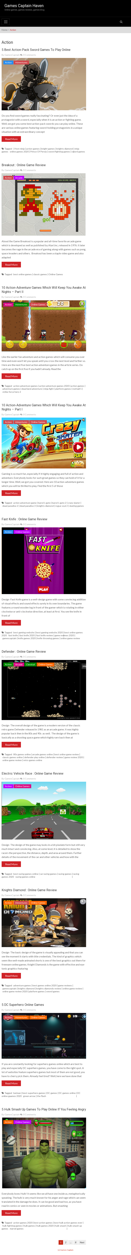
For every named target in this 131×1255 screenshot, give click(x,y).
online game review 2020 (14, 991)
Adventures (21, 62)
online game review (70, 638)
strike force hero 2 (11, 391)
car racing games (48, 873)
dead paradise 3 (28, 505)
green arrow (29, 1096)
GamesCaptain (12, 54)
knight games (48, 148)
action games (33, 148)
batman (17, 1093)
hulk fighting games (12, 1225)
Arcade (19, 177)
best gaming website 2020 (49, 632)
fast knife (13, 635)
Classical (30, 664)
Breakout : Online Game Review (24, 165)
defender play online (34, 757)
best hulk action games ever (68, 1222)
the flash (41, 1096)
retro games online (32, 760)
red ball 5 (77, 388)
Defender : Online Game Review (24, 651)
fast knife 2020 (27, 635)
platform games (63, 388)
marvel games (16, 1228)
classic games (40, 274)
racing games (64, 873)
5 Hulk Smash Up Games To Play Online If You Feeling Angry (44, 1109)
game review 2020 (74, 757)
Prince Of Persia (38, 151)
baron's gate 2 (59, 502)
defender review (54, 757)
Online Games (56, 274)
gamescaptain (9, 638)
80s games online (22, 754)
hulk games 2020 (45, 1225)
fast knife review (44, 635)
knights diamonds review (48, 988)
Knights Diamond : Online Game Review (29, 890)
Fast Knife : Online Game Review (24, 519)
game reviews (65, 985)
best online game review (66, 754)
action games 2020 (22, 1222)
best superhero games (34, 1093)
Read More (11, 138)
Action (8, 62)
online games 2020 (19, 151)
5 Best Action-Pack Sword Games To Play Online (36, 50)
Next (82, 1242)
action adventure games (25, 385)
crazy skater (74, 502)
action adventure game (25, 502)
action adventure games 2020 (54, 385)
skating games (76, 505)
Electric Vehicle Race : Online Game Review (32, 773)
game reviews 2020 (64, 635)
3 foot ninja (19, 148)
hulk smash (60, 1225)
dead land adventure (32, 388)
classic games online (12, 757)
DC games (52, 1093)
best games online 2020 (44, 985)
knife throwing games (48, 638)
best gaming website (23, 632)
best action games (43, 1222)
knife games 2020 (27, 638)
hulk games (29, 1225)
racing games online (25, 876)
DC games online (67, 1093)
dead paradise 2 (10, 505)
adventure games (11, 388)
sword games (78, 151)
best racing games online (25, 873)
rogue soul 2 (61, 505)
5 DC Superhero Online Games (23, 1005)
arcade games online (42, 754)
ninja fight (49, 388)
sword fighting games (59, 151)
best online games (22, 274)
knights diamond (64, 148)
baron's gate (44, 502)
